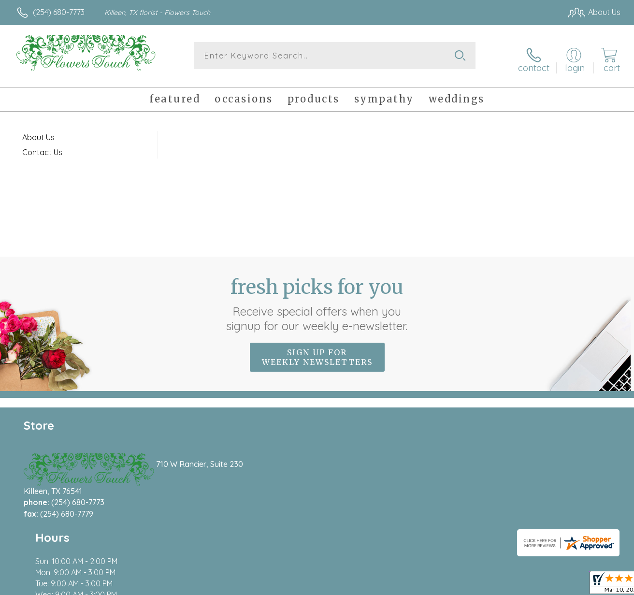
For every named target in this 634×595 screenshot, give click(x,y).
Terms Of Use (408, 585)
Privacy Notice (465, 585)
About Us (38, 130)
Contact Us (42, 145)
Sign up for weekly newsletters (317, 350)
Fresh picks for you (317, 297)
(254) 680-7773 (59, 12)
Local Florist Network (534, 585)
